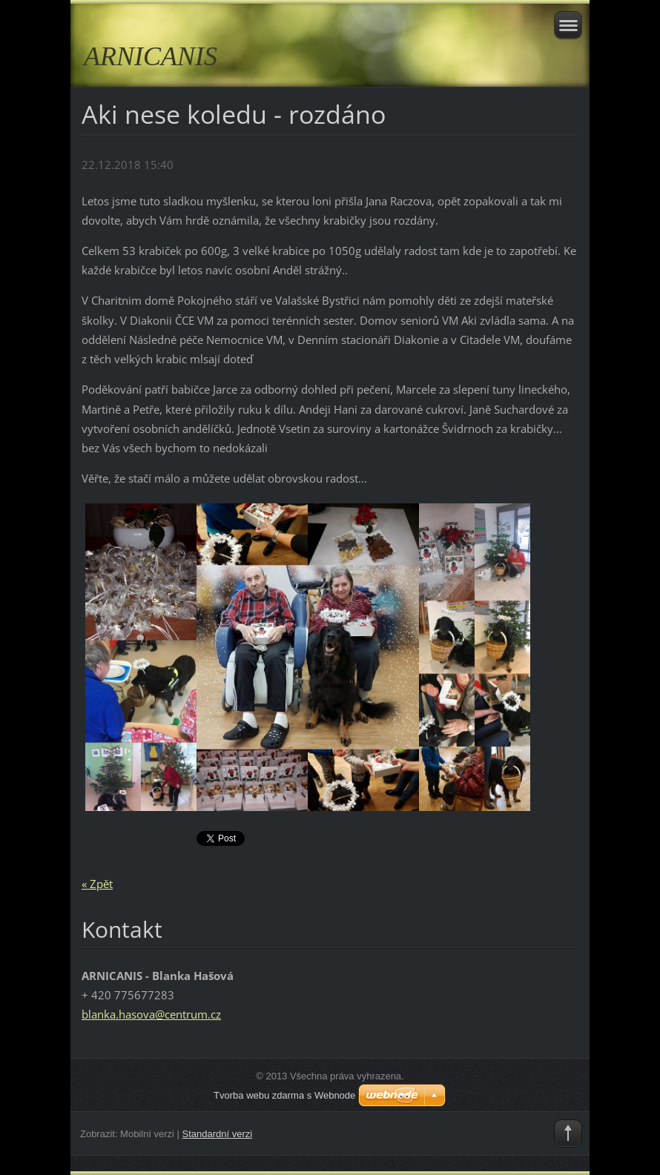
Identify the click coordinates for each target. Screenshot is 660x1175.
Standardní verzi (217, 1133)
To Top (568, 1133)
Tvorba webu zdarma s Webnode (284, 1095)
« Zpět (97, 883)
